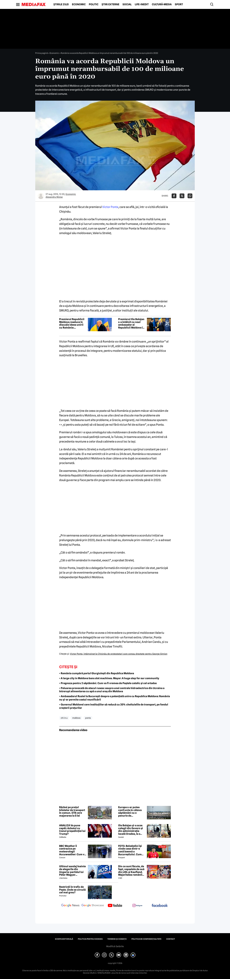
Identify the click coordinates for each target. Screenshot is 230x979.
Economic (79, 4)
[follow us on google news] (70, 906)
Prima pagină (41, 53)
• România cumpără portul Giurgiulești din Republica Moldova (96, 673)
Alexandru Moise (54, 197)
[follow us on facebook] (159, 906)
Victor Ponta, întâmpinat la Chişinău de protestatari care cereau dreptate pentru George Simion (118, 654)
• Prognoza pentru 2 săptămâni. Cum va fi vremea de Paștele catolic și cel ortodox (108, 683)
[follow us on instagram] (137, 906)
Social (127, 4)
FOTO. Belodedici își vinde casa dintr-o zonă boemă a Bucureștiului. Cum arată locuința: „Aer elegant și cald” (130, 850)
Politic (93, 4)
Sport (179, 4)
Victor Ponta (110, 207)
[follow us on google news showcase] (93, 906)
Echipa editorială (64, 939)
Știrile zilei (61, 4)
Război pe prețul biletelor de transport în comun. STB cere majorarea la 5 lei (72, 811)
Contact (170, 939)
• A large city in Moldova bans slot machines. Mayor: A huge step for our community (109, 678)
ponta (88, 718)
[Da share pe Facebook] (174, 195)
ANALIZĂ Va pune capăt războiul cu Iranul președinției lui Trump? (72, 829)
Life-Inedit (142, 4)
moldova (76, 718)
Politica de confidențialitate (146, 939)
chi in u (64, 718)
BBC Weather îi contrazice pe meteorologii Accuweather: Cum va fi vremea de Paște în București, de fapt (72, 850)
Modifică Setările (115, 946)
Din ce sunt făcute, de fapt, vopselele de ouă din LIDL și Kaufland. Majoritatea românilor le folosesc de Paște (131, 870)
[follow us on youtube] (115, 906)
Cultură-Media (162, 4)
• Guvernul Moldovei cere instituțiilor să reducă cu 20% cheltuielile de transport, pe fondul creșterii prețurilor (113, 706)
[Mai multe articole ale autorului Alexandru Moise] (41, 196)
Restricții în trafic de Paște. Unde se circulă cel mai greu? (72, 890)
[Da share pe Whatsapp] (190, 195)
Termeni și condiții (117, 939)
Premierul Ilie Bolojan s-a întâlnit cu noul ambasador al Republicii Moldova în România (131, 323)
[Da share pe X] (182, 195)
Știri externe (110, 4)
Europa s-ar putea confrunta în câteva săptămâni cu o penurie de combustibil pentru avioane (130, 811)
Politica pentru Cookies (90, 939)
